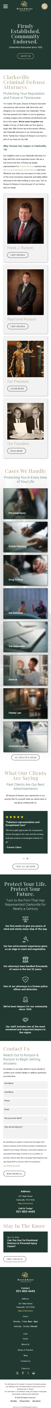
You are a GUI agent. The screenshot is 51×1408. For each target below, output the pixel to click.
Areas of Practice (25, 1350)
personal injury (17, 170)
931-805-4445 (25, 1211)
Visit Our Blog (15, 1259)
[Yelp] (17, 1373)
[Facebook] (22, 1373)
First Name (8, 1083)
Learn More (17, 388)
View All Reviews (25, 866)
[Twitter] (28, 1373)
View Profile (18, 255)
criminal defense (27, 166)
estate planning (30, 170)
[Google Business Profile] (33, 1373)
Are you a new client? (13, 1118)
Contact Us (25, 1361)
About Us (25, 56)
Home (25, 1339)
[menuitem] (13, 1401)
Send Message (14, 1173)
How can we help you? (13, 1127)
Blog (25, 1355)
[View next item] (28, 858)
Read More (17, 451)
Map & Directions (25, 1203)
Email (6, 1109)
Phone (7, 1101)
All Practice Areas (25, 757)
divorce (6, 170)
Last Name (8, 1092)
